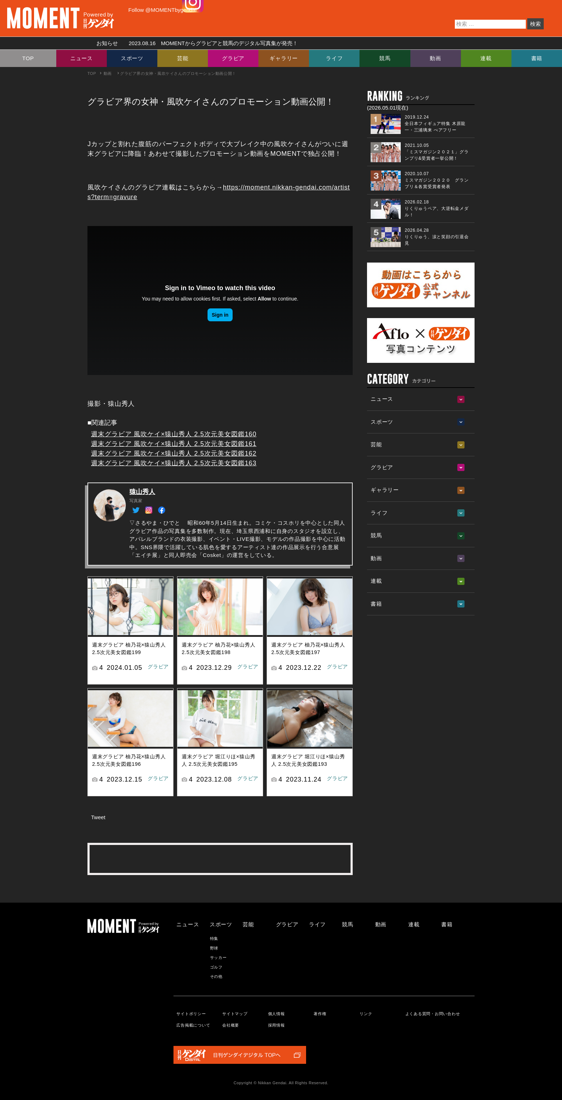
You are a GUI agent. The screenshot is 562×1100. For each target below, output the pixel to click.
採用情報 (276, 1025)
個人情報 (276, 1014)
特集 (214, 938)
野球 (214, 948)
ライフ (334, 58)
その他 (216, 976)
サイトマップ (235, 1014)
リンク (365, 1014)
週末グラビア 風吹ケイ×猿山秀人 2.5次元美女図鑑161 (174, 443)
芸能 (183, 58)
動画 (435, 58)
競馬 (385, 58)
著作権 (320, 1014)
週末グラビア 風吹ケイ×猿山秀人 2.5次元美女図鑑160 (174, 434)
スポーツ (132, 58)
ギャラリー (284, 58)
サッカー (218, 957)
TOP (28, 58)
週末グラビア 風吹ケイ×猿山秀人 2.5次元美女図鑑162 (174, 453)
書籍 (537, 58)
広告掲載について (193, 1025)
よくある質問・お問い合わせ (432, 1014)
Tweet (98, 817)
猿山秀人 (142, 492)
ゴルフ (216, 967)
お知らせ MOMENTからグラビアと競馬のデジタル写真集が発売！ (194, 43)
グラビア (233, 58)
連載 (486, 58)
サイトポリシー (191, 1014)
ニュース (81, 58)
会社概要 (230, 1025)
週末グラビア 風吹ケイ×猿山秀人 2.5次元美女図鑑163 (174, 463)
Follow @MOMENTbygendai (162, 10)
